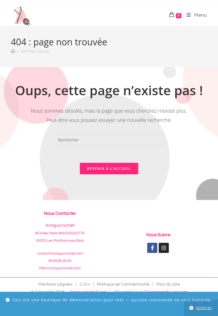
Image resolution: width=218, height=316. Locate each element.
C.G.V (85, 284)
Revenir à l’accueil (109, 168)
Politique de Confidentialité (123, 284)
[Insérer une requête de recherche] (109, 140)
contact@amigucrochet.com (60, 253)
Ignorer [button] (204, 307)
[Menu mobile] (194, 15)
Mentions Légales (55, 284)
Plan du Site (168, 284)
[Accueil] (13, 51)
